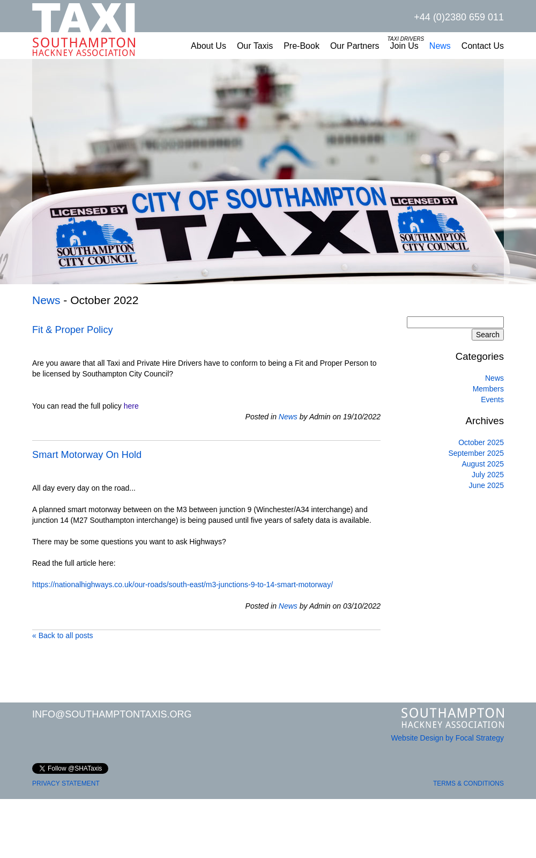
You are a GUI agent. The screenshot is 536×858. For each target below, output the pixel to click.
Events (492, 399)
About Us (208, 45)
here (131, 406)
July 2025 (488, 474)
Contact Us (482, 45)
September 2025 (476, 453)
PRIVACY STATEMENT (66, 783)
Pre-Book (301, 45)
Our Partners (354, 45)
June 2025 (486, 485)
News (440, 45)
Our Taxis (255, 45)
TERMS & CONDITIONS (468, 783)
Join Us (405, 43)
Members (488, 388)
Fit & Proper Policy (72, 329)
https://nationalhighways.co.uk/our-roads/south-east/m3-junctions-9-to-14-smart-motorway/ (182, 584)
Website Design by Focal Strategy (447, 738)
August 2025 (482, 464)
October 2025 (481, 442)
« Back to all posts (62, 635)
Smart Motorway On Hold (87, 454)
